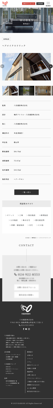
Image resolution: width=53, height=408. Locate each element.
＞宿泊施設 (30, 215)
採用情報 (40, 3)
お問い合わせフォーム (26, 291)
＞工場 (20, 215)
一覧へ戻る (26, 192)
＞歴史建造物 (38, 220)
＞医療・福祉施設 (16, 225)
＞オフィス (9, 215)
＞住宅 (30, 225)
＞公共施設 (13, 220)
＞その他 (40, 225)
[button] (48, 4)
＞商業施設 (43, 215)
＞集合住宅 (25, 220)
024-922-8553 (29, 278)
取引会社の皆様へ (26, 299)
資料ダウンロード (28, 3)
